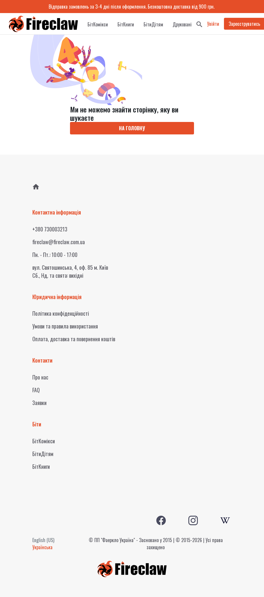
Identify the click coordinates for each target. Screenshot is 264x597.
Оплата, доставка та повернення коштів (73, 339)
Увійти (213, 23)
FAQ (36, 390)
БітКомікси (98, 24)
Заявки (39, 403)
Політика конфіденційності (60, 313)
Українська (42, 547)
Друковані (182, 24)
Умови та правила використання (65, 326)
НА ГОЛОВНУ (132, 128)
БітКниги (125, 24)
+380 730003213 (49, 229)
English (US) (43, 540)
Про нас (40, 377)
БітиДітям (153, 24)
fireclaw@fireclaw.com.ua (58, 242)
